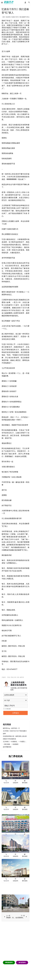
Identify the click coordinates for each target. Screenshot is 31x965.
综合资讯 (8, 17)
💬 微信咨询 (9, 962)
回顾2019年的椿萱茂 (9, 739)
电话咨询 (6, 782)
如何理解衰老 (7, 747)
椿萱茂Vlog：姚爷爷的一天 (11, 728)
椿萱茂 (22, 677)
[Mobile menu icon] (2, 2)
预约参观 (24, 782)
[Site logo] (9, 2)
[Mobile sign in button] (25, 2)
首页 (3, 17)
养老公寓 (13, 677)
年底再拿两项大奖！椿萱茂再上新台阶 (15, 736)
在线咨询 (15, 782)
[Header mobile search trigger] (29, 2)
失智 (18, 677)
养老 (8, 677)
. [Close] (29, 961)
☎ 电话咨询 (22, 962)
